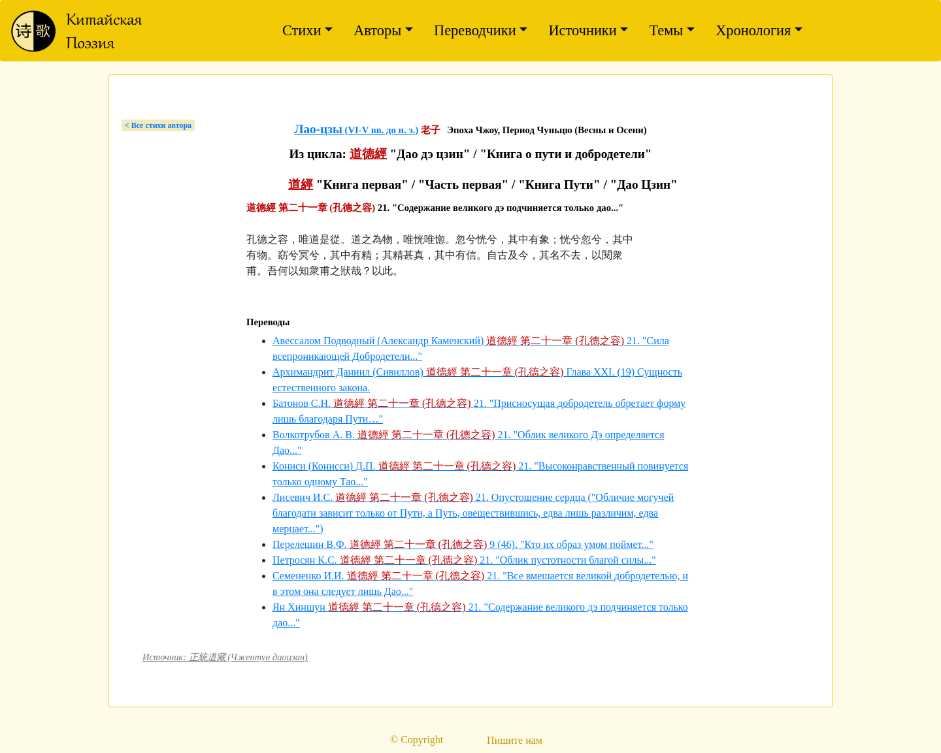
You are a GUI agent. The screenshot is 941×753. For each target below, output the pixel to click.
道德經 (368, 154)
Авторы (377, 30)
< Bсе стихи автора (158, 125)
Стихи (302, 30)
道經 (300, 184)
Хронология (753, 30)
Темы (666, 30)
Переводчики (475, 30)
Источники (582, 30)
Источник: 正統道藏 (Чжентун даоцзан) (225, 657)
